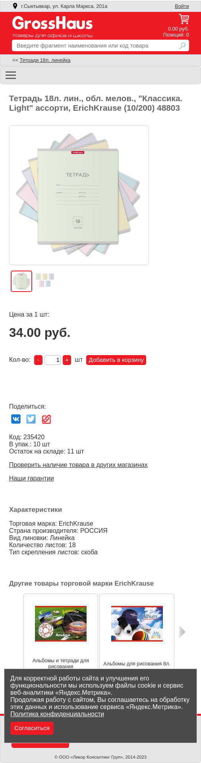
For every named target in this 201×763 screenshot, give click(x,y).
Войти (182, 6)
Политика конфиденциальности (57, 714)
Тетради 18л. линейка (44, 60)
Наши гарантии (31, 478)
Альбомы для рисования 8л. (136, 663)
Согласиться (32, 728)
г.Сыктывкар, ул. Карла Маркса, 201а (59, 6)
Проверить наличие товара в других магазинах (78, 464)
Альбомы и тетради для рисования (61, 663)
